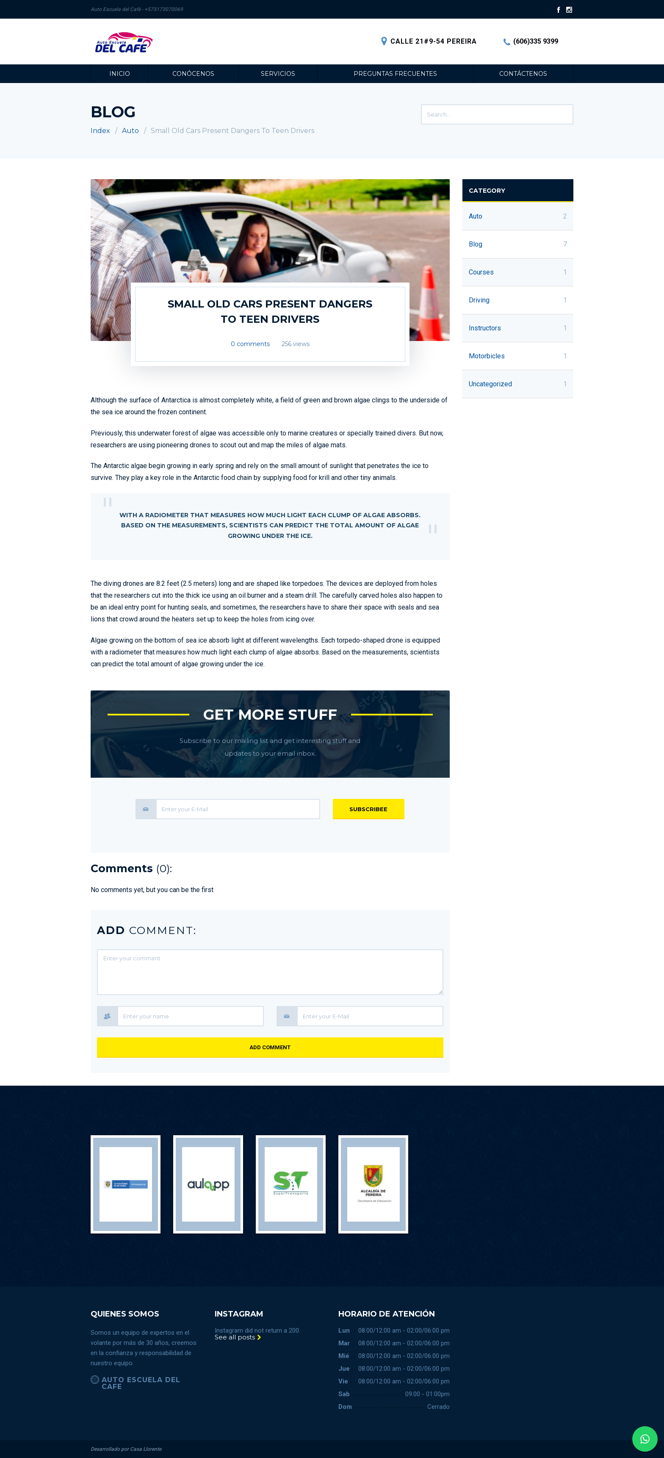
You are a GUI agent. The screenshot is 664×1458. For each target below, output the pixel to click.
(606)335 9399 (531, 41)
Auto (130, 131)
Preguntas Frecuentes (395, 74)
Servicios (278, 74)
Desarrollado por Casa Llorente (126, 1449)
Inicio (119, 74)
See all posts (238, 1337)
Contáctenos (523, 74)
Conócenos (193, 74)
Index (100, 131)
